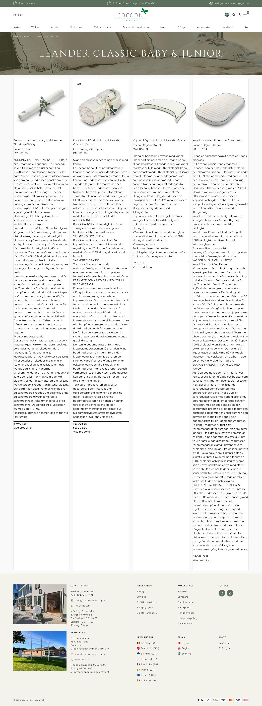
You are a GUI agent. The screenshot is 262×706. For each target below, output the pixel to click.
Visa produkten (23, 427)
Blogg (140, 591)
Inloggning (225, 642)
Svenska (186, 653)
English (186, 648)
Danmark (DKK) (150, 648)
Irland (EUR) (148, 669)
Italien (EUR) (148, 680)
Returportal (184, 607)
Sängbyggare (145, 607)
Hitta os (18, 14)
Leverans (183, 596)
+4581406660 (82, 605)
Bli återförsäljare (147, 612)
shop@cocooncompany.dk (90, 600)
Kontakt (182, 591)
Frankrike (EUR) (150, 664)
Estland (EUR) (149, 653)
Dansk (185, 642)
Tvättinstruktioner (147, 602)
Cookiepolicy (185, 623)
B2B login (224, 648)
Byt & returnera (187, 602)
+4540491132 (82, 659)
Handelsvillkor (186, 612)
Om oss (141, 596)
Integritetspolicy (187, 618)
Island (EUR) (148, 675)
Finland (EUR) (149, 659)
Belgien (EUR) (149, 642)
